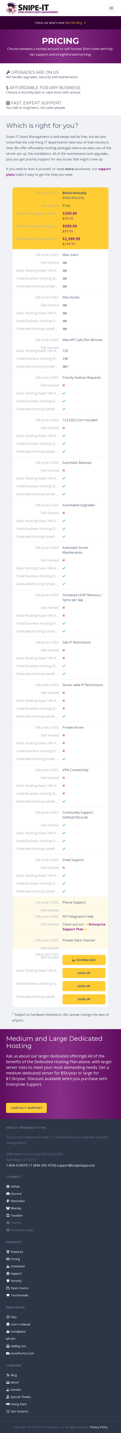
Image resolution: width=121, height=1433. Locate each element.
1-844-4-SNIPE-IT (19, 1165)
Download (84, 960)
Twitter (13, 1223)
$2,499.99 (71, 238)
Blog (11, 1375)
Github (13, 1186)
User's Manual (18, 1324)
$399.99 (70, 213)
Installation (16, 1331)
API (11, 1339)
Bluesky (13, 1208)
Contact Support (26, 1108)
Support (14, 1273)
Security (14, 1281)
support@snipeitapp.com (76, 1165)
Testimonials (17, 1295)
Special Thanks (18, 1397)
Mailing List (16, 1346)
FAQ (11, 1317)
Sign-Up (84, 973)
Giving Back (16, 1404)
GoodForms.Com (20, 1353)
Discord (13, 1194)
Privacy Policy (99, 1427)
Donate (13, 1389)
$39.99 (68, 218)
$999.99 (70, 226)
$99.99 (68, 231)
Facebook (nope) (20, 1230)
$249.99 (69, 243)
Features (14, 1252)
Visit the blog (75, 23)
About (12, 1382)
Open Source (17, 1288)
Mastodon (15, 1201)
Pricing (13, 1259)
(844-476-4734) (44, 1165)
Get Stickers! (17, 1411)
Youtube (14, 1215)
